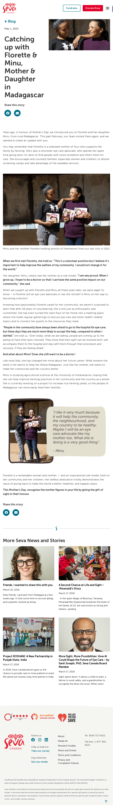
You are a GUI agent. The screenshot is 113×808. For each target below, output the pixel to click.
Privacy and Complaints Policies (68, 761)
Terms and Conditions (69, 755)
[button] (107, 8)
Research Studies (67, 745)
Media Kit (63, 741)
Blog (12, 21)
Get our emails (39, 761)
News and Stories (67, 750)
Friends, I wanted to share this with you (28, 585)
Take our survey (40, 750)
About (61, 736)
